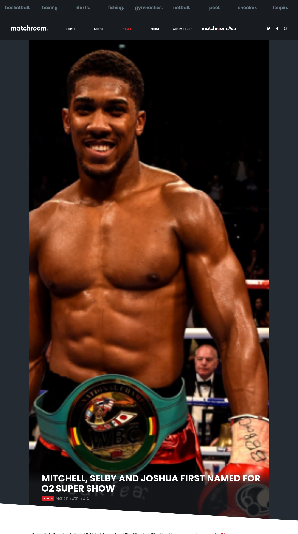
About (154, 29)
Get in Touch (182, 29)
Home (70, 29)
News (126, 29)
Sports (99, 29)
